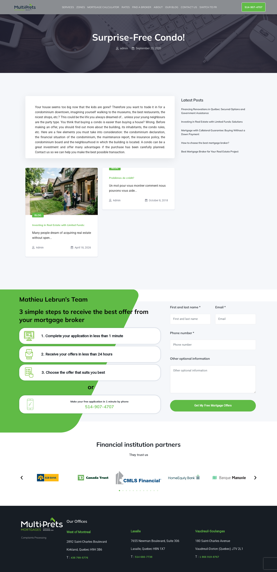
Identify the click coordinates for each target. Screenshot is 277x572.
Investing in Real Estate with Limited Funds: (58, 225)
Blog (37, 215)
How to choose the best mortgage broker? (205, 142)
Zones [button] (80, 7)
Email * (220, 307)
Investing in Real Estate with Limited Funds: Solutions (212, 121)
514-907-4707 (253, 7)
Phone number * (182, 333)
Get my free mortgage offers (213, 405)
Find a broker (142, 7)
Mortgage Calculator (103, 7)
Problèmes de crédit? (121, 177)
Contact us (189, 7)
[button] (21, 477)
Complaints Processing (33, 537)
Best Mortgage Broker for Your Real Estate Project (210, 151)
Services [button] (68, 7)
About (158, 7)
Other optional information (190, 358)
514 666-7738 (143, 556)
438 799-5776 (79, 557)
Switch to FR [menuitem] (208, 7)
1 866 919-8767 (209, 556)
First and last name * (185, 307)
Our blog (172, 7)
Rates (126, 7)
